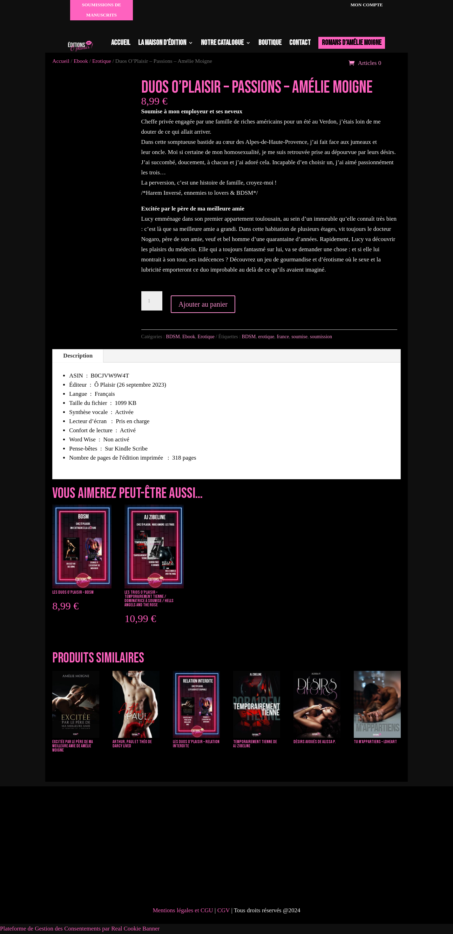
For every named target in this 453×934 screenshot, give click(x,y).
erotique (266, 336)
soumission (321, 336)
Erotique (206, 336)
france (283, 336)
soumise (299, 336)
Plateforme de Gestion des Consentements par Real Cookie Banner (80, 928)
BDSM (173, 336)
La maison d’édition (162, 42)
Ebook (188, 336)
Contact (300, 42)
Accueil (120, 42)
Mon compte (366, 4)
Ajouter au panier (203, 304)
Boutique (270, 42)
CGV (224, 910)
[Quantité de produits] (151, 301)
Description (78, 355)
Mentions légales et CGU (183, 910)
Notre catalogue (222, 42)
